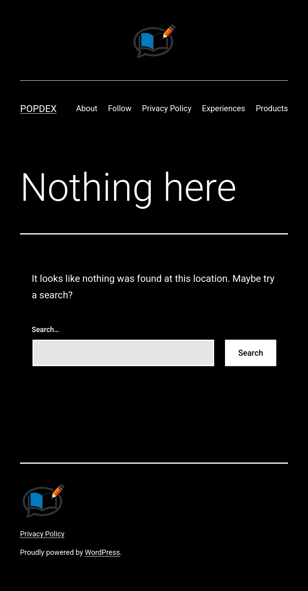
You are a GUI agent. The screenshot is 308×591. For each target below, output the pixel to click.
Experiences (223, 108)
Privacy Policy (166, 108)
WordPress (102, 552)
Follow (119, 108)
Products (272, 108)
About (86, 108)
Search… (45, 329)
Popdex (38, 108)
